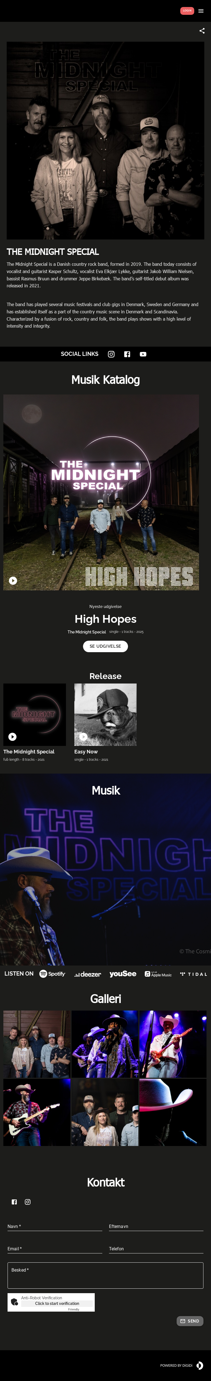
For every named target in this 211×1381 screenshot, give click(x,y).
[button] (105, 646)
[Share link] (202, 30)
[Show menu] (201, 11)
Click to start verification (57, 1303)
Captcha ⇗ (80, 1309)
